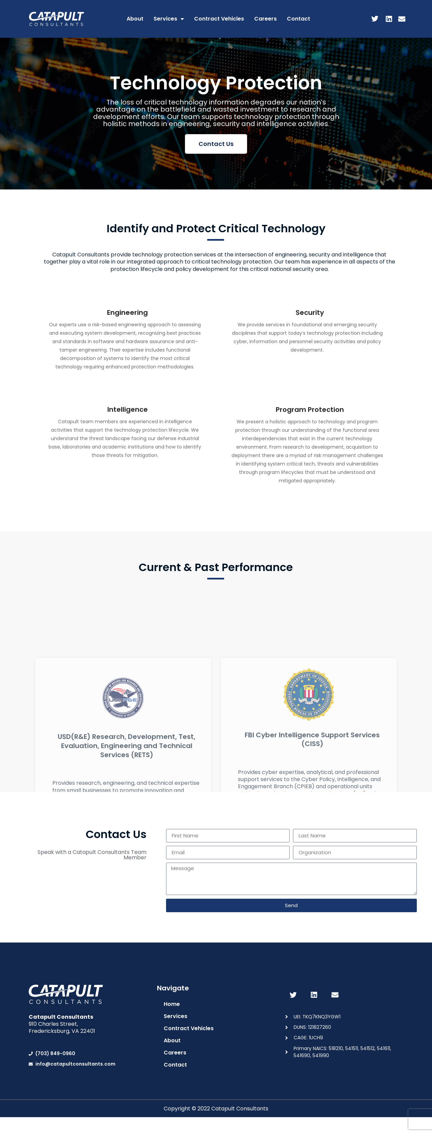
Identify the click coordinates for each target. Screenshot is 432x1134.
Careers (265, 19)
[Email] (401, 19)
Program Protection (310, 468)
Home (172, 1004)
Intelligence (127, 454)
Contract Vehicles (219, 19)
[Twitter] (374, 19)
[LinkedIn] (387, 19)
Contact (298, 19)
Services (169, 19)
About (135, 19)
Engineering (127, 362)
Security (310, 352)
